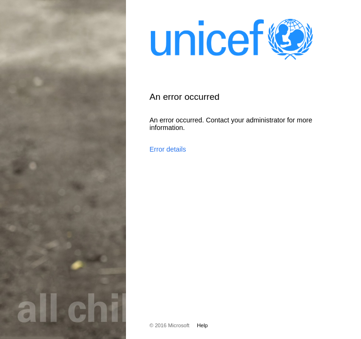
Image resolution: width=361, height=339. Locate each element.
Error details (167, 149)
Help (202, 325)
